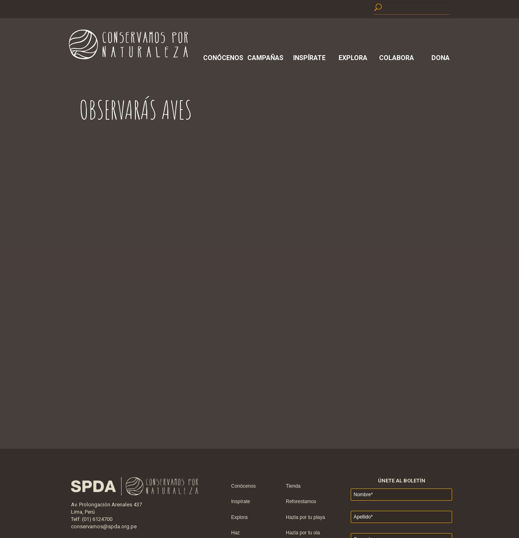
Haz (235, 533)
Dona (440, 58)
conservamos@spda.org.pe (104, 526)
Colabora (396, 58)
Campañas (265, 58)
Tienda (293, 486)
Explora (353, 58)
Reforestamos (301, 501)
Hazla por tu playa (305, 517)
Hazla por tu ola (303, 533)
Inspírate (309, 58)
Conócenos (221, 58)
